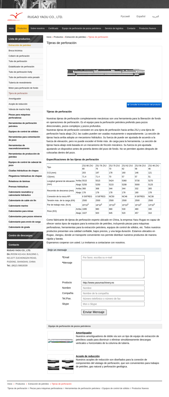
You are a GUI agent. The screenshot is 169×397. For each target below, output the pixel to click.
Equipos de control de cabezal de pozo (25, 164)
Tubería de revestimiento (20, 82)
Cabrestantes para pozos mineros (25, 216)
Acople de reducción (18, 104)
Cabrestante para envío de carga (25, 222)
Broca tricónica (15, 50)
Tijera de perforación (18, 93)
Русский (125, 16)
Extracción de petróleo (20, 45)
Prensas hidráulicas (18, 186)
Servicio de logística (114, 28)
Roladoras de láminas (19, 181)
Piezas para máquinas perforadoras (19, 116)
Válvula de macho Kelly (19, 109)
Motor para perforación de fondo (23, 88)
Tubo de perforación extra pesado (24, 77)
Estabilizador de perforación (21, 66)
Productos (22, 28)
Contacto (131, 28)
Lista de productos (19, 39)
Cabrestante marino (18, 206)
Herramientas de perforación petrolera (23, 124)
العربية (155, 16)
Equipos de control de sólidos (23, 131)
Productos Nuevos (147, 28)
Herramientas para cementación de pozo (24, 138)
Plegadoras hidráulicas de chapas (25, 176)
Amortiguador (15, 98)
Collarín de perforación (19, 56)
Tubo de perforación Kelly (20, 72)
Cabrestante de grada (19, 227)
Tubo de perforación (18, 61)
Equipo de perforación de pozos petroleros (81, 28)
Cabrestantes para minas (21, 211)
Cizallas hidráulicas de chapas (23, 170)
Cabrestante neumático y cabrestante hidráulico (21, 193)
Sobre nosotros (37, 28)
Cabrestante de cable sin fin (22, 200)
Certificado (53, 28)
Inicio (11, 28)
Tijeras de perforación (17, 388)
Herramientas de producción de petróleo (24, 155)
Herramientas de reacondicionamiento (19, 147)
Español (141, 16)
